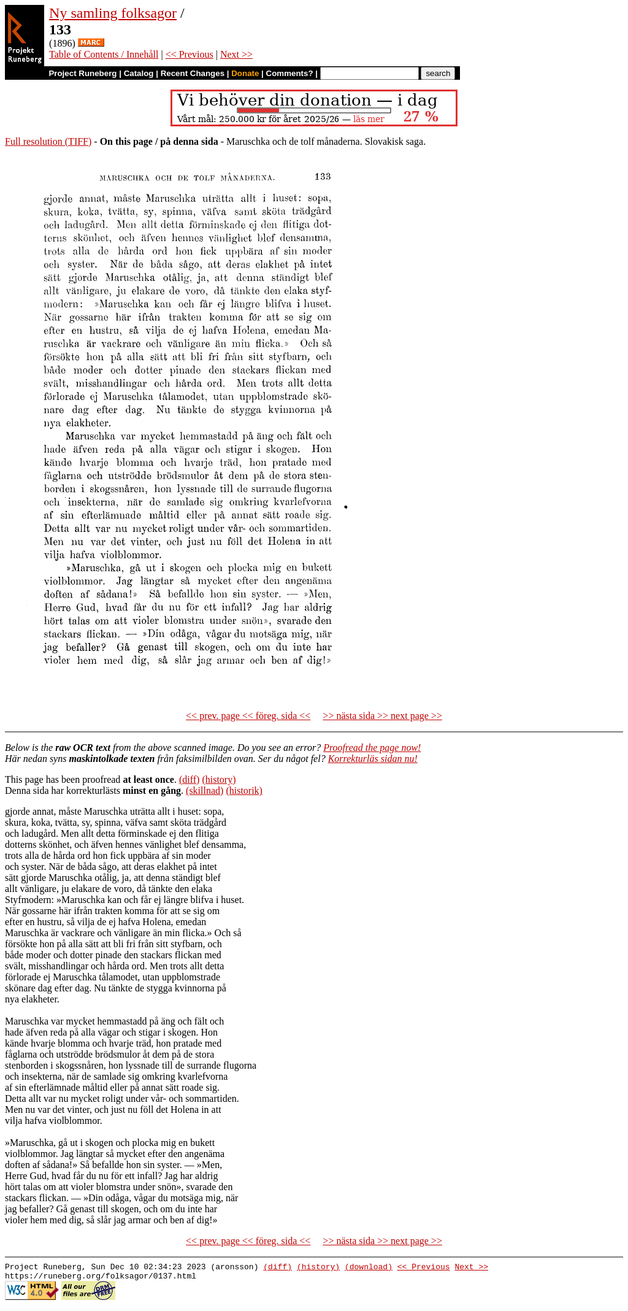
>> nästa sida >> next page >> (382, 715)
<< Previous (189, 54)
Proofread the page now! (372, 747)
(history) (219, 779)
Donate (245, 73)
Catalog (139, 73)
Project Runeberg (82, 73)
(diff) (189, 779)
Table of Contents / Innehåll (103, 54)
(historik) (244, 790)
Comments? (289, 73)
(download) (368, 1268)
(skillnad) (204, 790)
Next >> (236, 54)
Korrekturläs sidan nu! (373, 758)
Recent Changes (192, 73)
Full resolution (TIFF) (48, 141)
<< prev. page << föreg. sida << (248, 715)
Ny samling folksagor (113, 13)
